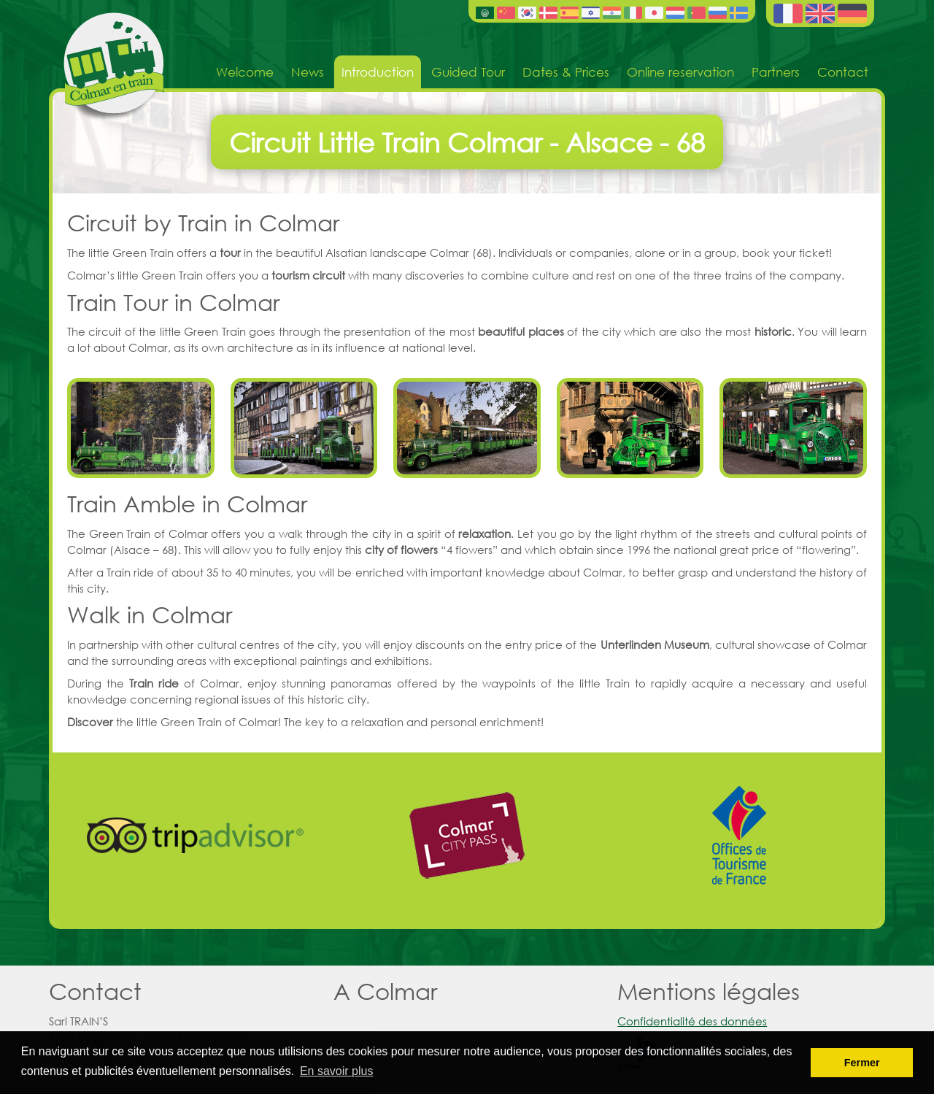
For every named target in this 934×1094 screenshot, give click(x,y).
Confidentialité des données (692, 1021)
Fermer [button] (862, 1062)
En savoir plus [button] (337, 1071)
